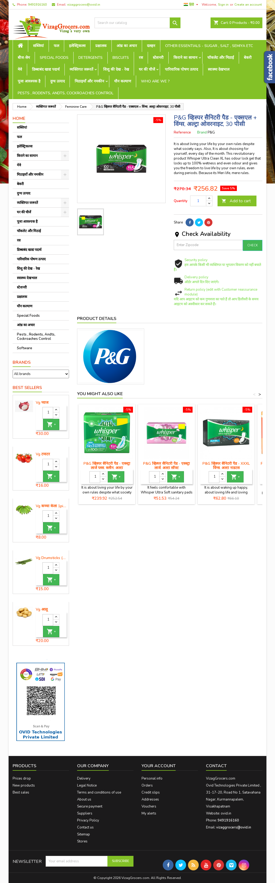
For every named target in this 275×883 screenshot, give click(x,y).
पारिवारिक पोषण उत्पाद (181, 69)
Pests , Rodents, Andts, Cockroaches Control (65, 93)
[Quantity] (47, 413)
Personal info (152, 778)
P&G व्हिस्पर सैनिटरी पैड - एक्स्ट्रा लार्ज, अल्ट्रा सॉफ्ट (166, 465)
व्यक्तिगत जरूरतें (81, 69)
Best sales (21, 792)
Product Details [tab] (96, 319)
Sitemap (83, 834)
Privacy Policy (88, 820)
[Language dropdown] (192, 4)
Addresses (150, 799)
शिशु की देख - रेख (116, 69)
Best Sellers (27, 388)
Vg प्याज (42, 403)
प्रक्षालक (101, 45)
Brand (202, 132)
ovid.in (226, 813)
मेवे (20, 69)
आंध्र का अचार (127, 45)
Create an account (248, 4)
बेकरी (248, 57)
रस (141, 57)
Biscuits (121, 57)
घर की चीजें (147, 69)
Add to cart (236, 201)
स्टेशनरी (158, 57)
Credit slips (151, 792)
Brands (22, 362)
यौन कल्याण (122, 81)
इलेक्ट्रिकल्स (77, 45)
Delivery (84, 778)
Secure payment (89, 806)
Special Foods (54, 57)
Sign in (223, 4)
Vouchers (149, 806)
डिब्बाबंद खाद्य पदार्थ (46, 69)
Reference (182, 132)
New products (24, 785)
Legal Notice (87, 785)
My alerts (149, 813)
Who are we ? (155, 81)
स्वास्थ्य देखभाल (218, 69)
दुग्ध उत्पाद (57, 81)
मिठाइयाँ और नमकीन (89, 81)
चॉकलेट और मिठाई (220, 57)
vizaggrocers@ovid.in (83, 4)
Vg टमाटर (43, 454)
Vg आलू (42, 609)
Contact (216, 766)
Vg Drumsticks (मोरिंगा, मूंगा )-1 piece (51, 558)
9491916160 (37, 4)
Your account (159, 766)
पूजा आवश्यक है (29, 81)
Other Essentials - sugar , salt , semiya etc (209, 45)
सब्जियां (38, 45)
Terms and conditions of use (99, 792)
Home (19, 118)
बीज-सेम (24, 57)
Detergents (90, 57)
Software (24, 348)
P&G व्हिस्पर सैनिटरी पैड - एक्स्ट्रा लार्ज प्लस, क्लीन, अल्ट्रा (107, 465)
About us (84, 799)
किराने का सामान (185, 57)
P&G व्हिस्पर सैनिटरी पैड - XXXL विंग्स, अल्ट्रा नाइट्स (226, 465)
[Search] (137, 22)
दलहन (151, 45)
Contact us (85, 827)
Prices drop (22, 778)
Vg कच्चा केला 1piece (51, 506)
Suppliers (84, 813)
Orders (147, 785)
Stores (82, 841)
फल (56, 45)
